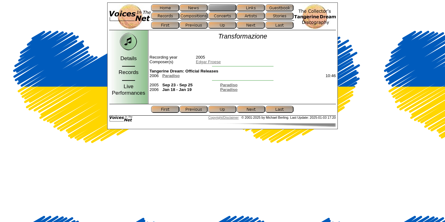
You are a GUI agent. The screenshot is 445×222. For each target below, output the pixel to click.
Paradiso (171, 75)
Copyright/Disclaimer (223, 117)
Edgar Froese (208, 62)
